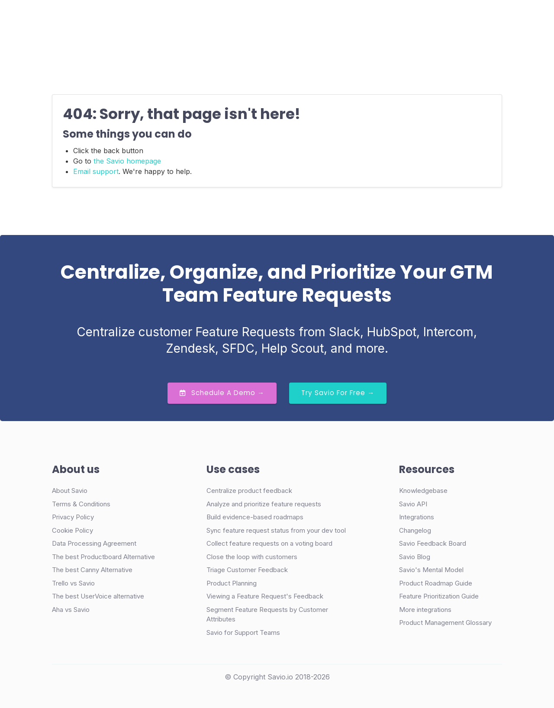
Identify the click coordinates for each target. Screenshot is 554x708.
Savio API (413, 504)
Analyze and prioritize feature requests (263, 504)
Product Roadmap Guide (435, 583)
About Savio (69, 490)
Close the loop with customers (251, 557)
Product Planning (231, 583)
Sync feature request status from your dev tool (276, 530)
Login (362, 19)
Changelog (415, 530)
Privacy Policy (73, 517)
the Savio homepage (127, 161)
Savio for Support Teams (243, 632)
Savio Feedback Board (432, 543)
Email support (96, 171)
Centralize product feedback (249, 490)
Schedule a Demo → (222, 392)
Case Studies (204, 19)
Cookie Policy (72, 530)
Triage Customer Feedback (247, 570)
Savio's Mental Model (431, 570)
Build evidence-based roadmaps (254, 517)
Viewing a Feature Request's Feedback (264, 596)
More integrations (425, 609)
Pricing (251, 19)
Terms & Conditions (81, 504)
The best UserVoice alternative (98, 596)
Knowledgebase (423, 490)
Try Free (459, 19)
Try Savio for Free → (337, 392)
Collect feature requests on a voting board (269, 543)
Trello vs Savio (73, 583)
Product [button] (150, 19)
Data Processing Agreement (94, 543)
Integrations (416, 517)
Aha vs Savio (71, 609)
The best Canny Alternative (92, 570)
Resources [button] (294, 19)
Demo (401, 19)
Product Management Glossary (445, 622)
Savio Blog (414, 557)
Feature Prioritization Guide (439, 596)
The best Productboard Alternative (103, 557)
